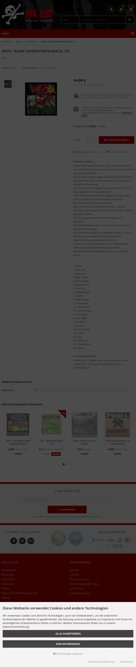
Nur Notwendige (68, 644)
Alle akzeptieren (68, 633)
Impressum (126, 661)
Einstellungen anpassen (68, 653)
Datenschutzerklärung (101, 661)
